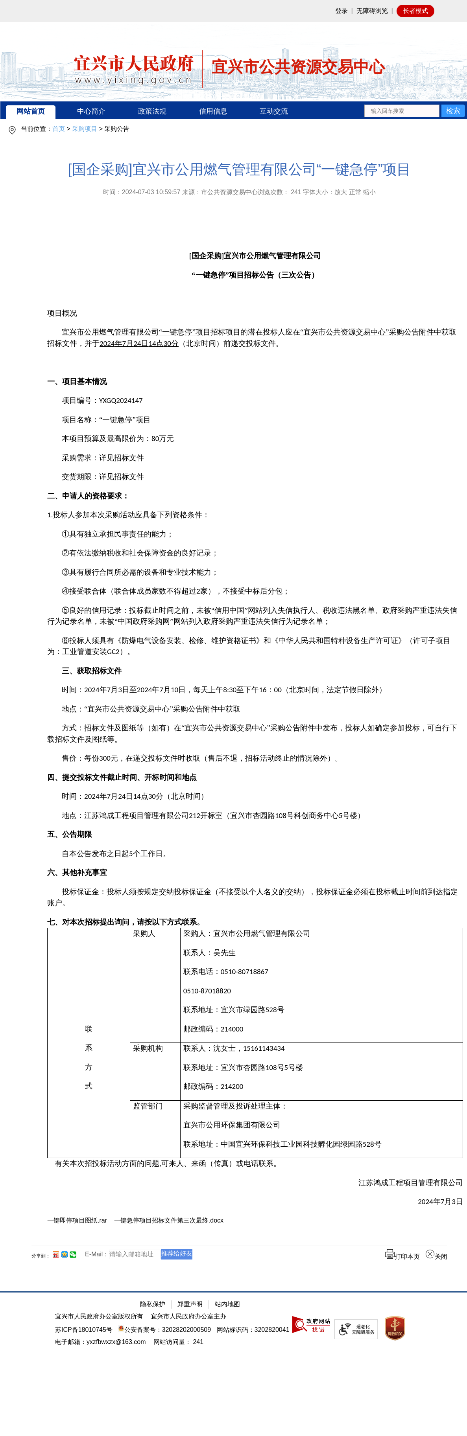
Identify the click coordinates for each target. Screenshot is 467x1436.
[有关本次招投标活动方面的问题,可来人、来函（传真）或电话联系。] (255, 1163)
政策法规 (152, 111)
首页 (58, 128)
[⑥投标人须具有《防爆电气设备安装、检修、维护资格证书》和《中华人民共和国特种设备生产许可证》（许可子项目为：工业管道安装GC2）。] (255, 646)
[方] (88, 1067)
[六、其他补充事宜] (255, 873)
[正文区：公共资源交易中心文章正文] (239, 717)
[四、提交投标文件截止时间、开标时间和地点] (255, 777)
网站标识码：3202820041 (253, 1329)
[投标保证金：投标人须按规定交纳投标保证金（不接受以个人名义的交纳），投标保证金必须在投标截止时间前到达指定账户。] (255, 897)
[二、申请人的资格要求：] (255, 496)
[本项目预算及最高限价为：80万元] (255, 439)
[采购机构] (155, 1072)
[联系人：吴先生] (321, 953)
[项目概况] (255, 313)
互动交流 (274, 111)
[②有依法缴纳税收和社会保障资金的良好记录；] (255, 553)
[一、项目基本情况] (255, 382)
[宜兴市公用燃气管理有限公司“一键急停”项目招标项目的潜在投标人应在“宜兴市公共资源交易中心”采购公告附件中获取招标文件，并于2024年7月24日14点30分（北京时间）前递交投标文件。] (255, 338)
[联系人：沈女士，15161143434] (321, 1048)
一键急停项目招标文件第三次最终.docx (168, 1220)
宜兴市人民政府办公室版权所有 (99, 1316)
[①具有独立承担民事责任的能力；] (255, 534)
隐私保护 (152, 1304)
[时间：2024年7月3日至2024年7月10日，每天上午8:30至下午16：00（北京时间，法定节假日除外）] (255, 690)
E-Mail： (97, 1254)
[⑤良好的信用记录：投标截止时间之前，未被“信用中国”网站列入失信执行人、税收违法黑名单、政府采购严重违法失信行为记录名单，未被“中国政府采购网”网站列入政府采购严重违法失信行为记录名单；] (255, 616)
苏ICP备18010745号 (84, 1329)
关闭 (436, 1256)
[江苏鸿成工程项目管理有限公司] (255, 1183)
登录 (341, 10)
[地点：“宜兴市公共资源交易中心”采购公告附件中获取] (255, 709)
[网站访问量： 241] (178, 1342)
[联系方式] (89, 1043)
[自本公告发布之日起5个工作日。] (255, 854)
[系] (88, 1048)
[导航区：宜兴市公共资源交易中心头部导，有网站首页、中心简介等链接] (233, 110)
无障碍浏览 (372, 10)
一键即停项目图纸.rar (77, 1220)
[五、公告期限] (255, 834)
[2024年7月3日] (255, 1202)
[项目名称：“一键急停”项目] (255, 420)
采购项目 (84, 128)
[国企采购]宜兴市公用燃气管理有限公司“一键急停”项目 (239, 169)
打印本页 (402, 1256)
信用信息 (213, 111)
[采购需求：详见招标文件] (255, 458)
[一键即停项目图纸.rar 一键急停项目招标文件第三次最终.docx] (255, 1220)
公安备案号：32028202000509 (164, 1329)
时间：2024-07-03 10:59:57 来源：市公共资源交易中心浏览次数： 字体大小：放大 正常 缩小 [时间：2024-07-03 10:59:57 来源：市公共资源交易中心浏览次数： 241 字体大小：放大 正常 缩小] (239, 192)
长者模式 (415, 10)
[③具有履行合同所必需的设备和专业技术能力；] (255, 572)
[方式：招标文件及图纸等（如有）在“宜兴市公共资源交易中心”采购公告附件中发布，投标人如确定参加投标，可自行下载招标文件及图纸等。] (255, 734)
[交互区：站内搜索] (414, 110)
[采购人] (155, 985)
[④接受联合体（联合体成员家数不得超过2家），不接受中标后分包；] (255, 591)
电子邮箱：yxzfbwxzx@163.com (100, 1342)
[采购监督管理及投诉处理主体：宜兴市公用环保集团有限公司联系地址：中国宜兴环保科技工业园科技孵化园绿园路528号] (321, 1129)
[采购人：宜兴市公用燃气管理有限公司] (321, 934)
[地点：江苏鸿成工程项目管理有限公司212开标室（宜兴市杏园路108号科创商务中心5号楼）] (255, 816)
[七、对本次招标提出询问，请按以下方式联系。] (255, 922)
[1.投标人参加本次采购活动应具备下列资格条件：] (255, 515)
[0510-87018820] (321, 991)
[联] (88, 1029)
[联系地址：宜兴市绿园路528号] (321, 1010)
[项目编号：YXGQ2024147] (255, 400)
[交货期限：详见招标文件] (255, 477)
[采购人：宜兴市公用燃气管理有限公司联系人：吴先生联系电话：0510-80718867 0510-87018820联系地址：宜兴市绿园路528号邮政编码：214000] (321, 985)
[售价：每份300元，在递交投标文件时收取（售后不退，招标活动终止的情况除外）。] (255, 758)
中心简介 (91, 111)
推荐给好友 (176, 1253)
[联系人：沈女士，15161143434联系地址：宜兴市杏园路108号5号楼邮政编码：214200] (321, 1072)
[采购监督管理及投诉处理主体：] (321, 1106)
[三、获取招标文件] (255, 671)
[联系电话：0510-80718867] (321, 972)
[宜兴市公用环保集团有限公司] (321, 1125)
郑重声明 (190, 1304)
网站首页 (31, 111)
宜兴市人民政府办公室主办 (188, 1316)
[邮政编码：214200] (321, 1086)
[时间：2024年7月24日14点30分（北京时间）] (255, 796)
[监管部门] (155, 1129)
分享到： (40, 1256)
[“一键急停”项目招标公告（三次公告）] (255, 275)
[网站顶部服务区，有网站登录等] (233, 11)
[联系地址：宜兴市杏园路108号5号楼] (321, 1068)
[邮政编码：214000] (321, 1029)
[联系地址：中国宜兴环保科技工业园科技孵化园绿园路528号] (321, 1144)
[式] (88, 1086)
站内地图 (227, 1304)
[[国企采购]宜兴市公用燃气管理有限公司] (255, 256)
